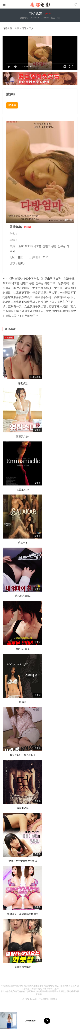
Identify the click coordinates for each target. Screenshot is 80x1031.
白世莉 (29, 246)
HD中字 (12, 105)
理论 (24, 28)
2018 (45, 257)
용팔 (54, 246)
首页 (16, 28)
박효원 (37, 246)
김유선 (62, 246)
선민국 (46, 246)
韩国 (20, 257)
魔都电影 (33, 999)
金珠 (21, 246)
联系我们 (54, 999)
